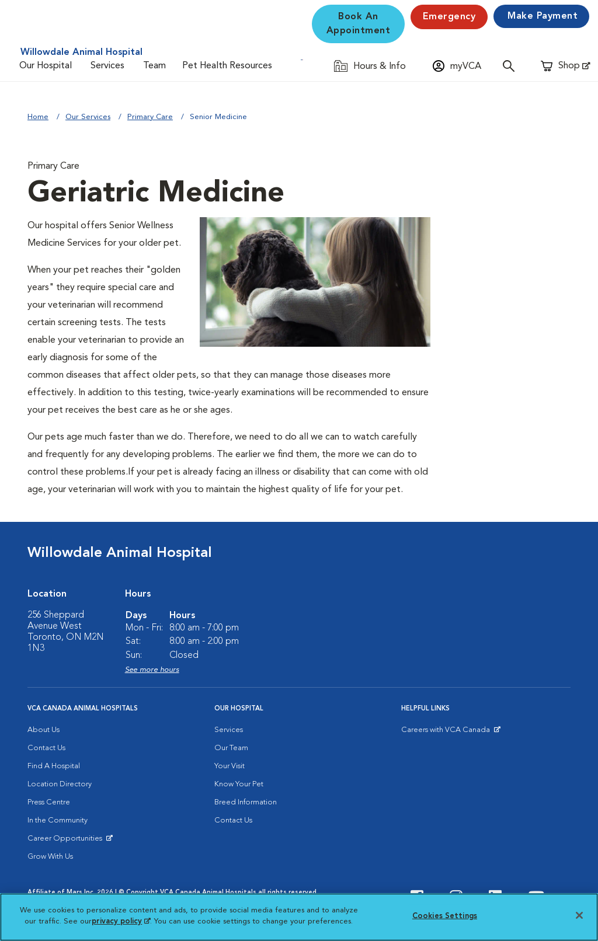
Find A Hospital (53, 766)
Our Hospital (45, 66)
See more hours (152, 670)
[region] (299, 917)
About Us (43, 730)
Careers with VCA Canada (446, 732)
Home (37, 117)
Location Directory (59, 784)
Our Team (231, 748)
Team (154, 66)
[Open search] (511, 65)
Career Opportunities (66, 841)
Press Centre (48, 802)
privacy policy (121, 921)
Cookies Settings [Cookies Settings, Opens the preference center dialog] (444, 916)
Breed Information (245, 802)
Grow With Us (50, 856)
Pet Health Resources (227, 66)
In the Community (57, 820)
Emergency (449, 17)
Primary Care (150, 117)
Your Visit (229, 766)
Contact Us (46, 748)
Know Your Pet (238, 784)
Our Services (87, 117)
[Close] (579, 915)
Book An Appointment (358, 24)
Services (107, 66)
